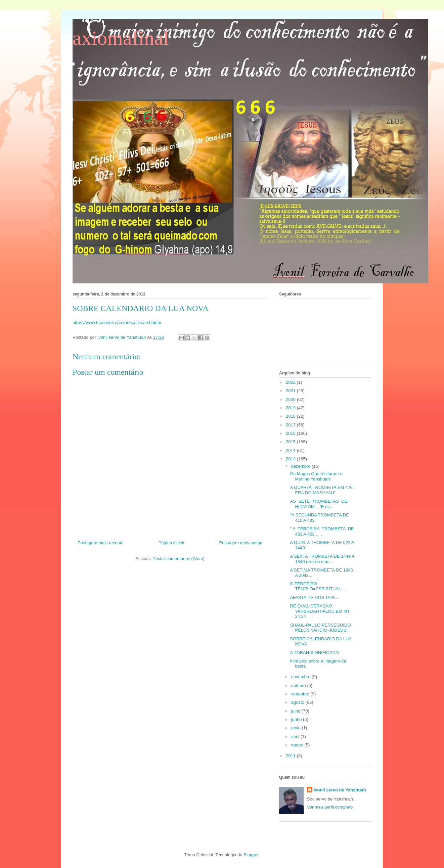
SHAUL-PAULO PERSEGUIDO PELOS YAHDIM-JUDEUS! (320, 628)
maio (296, 727)
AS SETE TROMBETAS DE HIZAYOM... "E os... (318, 504)
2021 (291, 390)
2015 (291, 441)
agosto (298, 702)
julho (296, 711)
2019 (291, 407)
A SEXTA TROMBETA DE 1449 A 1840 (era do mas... (322, 559)
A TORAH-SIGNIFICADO (314, 652)
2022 (291, 382)
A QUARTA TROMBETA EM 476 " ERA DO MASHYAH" (322, 490)
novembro (301, 676)
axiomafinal (121, 38)
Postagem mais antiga (240, 542)
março (298, 744)
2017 (291, 424)
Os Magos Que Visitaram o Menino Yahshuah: (316, 476)
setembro (301, 693)
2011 (291, 755)
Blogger (250, 854)
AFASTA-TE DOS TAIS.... (314, 597)
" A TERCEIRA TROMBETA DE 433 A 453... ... (322, 531)
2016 (291, 433)
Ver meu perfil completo (330, 807)
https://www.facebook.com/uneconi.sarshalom (117, 322)
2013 (291, 458)
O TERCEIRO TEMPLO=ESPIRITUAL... (317, 586)
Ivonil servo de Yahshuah (340, 789)
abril (296, 736)
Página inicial (171, 542)
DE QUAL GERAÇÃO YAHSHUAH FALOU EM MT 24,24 (320, 611)
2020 (291, 399)
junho (297, 719)
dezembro (301, 466)
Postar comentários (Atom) (178, 558)
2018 (291, 416)
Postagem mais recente (101, 542)
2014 (291, 450)
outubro (299, 685)
